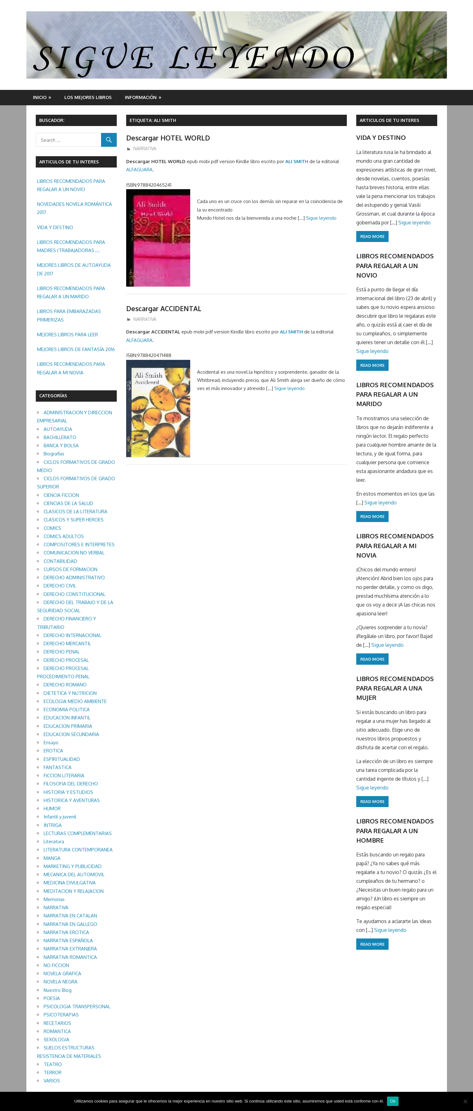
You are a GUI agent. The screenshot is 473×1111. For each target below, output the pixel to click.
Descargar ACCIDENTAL (165, 308)
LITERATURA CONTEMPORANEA (78, 850)
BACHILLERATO (60, 437)
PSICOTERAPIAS (61, 1015)
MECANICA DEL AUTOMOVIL (74, 874)
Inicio (39, 97)
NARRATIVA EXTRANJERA (70, 949)
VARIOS (52, 1081)
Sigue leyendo (321, 218)
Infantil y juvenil (60, 817)
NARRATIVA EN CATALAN (70, 916)
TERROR (53, 1072)
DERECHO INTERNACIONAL (72, 635)
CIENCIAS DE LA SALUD (68, 503)
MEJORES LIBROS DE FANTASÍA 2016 (76, 349)
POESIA (52, 998)
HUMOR (52, 808)
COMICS (52, 528)
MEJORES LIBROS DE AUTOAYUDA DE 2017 (74, 269)
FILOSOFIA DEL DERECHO (71, 784)
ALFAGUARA (139, 170)
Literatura (54, 841)
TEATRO (53, 1064)
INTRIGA (53, 825)
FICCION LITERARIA (64, 775)
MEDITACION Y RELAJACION (74, 891)
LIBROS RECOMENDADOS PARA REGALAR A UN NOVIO (71, 185)
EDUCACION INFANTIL (67, 718)
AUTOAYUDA (58, 429)
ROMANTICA (57, 1031)
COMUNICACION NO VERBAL (74, 553)
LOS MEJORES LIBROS (88, 97)
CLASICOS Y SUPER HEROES (74, 520)
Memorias (54, 899)
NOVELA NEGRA (61, 982)
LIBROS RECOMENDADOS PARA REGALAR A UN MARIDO (71, 292)
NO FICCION (56, 965)
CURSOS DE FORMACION (70, 569)
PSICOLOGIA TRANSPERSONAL (77, 1006)
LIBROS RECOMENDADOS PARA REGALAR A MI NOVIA (71, 368)
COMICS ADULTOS (64, 536)
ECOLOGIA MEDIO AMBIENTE (75, 701)
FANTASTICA (58, 767)
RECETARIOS (57, 1023)
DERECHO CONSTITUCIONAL (74, 594)
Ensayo (51, 742)
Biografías (54, 454)
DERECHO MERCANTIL (67, 643)
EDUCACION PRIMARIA (68, 726)
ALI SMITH (296, 161)
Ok (392, 1101)
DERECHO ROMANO (65, 685)
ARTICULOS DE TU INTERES (389, 120)
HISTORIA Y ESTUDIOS (68, 792)
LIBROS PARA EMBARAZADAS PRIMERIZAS (69, 315)
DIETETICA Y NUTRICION (70, 693)
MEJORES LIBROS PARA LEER (67, 335)
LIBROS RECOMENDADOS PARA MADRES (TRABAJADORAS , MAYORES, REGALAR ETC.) (71, 247)
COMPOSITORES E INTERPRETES (79, 544)
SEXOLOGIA (56, 1039)
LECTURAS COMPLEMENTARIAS (78, 833)
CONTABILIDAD (60, 561)
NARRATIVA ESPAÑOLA (68, 940)
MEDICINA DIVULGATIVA (70, 883)
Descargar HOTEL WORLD (169, 137)
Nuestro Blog (58, 990)
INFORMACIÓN (141, 97)
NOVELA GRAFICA (62, 973)
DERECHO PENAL (62, 652)
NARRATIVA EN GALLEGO (70, 924)
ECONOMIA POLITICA (67, 709)
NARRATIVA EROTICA (66, 932)
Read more (372, 236)
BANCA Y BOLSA (61, 445)
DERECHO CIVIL (60, 586)
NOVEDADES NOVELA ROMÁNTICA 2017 (74, 208)
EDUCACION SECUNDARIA (71, 734)
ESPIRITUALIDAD (62, 759)
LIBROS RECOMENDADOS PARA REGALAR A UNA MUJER (395, 688)
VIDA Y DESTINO (55, 227)
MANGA (52, 858)
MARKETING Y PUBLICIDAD (73, 866)
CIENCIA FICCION (61, 495)
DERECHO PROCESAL (66, 660)
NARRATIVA (144, 148)
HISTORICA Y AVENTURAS (72, 800)
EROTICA (53, 751)
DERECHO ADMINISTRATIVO (74, 577)
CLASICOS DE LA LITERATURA (75, 511)
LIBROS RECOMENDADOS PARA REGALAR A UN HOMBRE (395, 830)
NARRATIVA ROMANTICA (70, 957)
